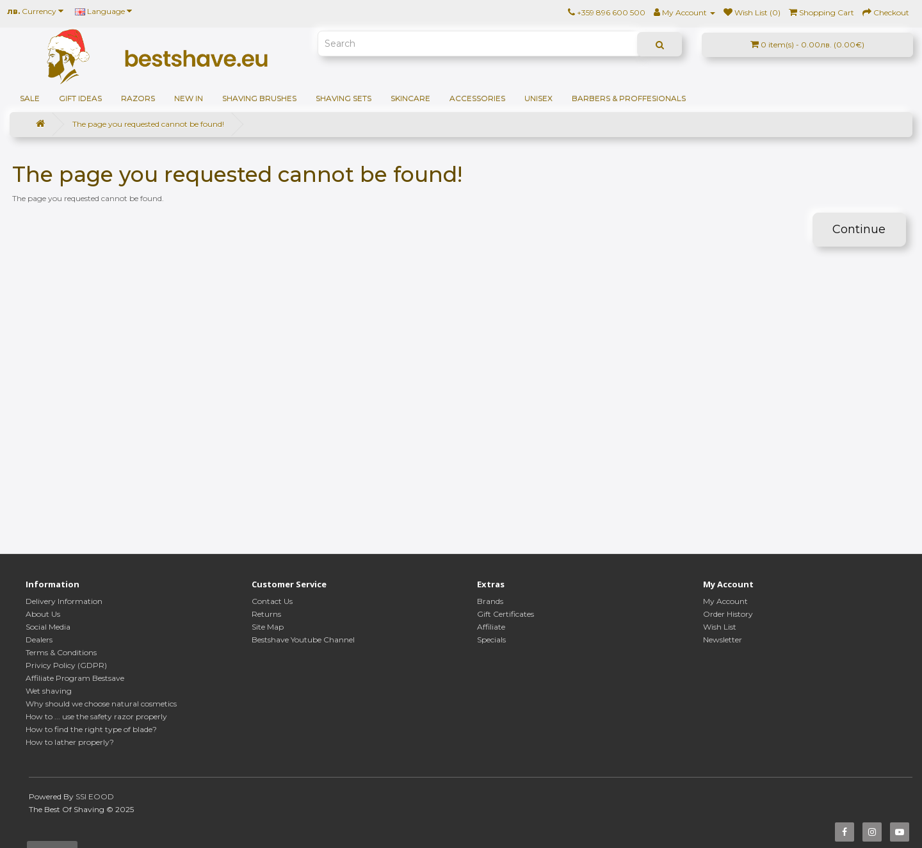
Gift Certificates (505, 614)
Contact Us (272, 601)
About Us (43, 614)
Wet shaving (49, 691)
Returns (266, 614)
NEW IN (188, 98)
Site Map (268, 627)
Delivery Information (64, 601)
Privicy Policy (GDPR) (66, 665)
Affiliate (491, 627)
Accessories (477, 98)
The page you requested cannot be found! (148, 124)
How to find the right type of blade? (91, 729)
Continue (859, 229)
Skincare (410, 98)
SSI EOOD (95, 796)
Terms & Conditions (61, 652)
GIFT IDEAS (80, 98)
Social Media (48, 627)
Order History (728, 614)
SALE (30, 98)
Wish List (719, 627)
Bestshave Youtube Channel (303, 639)
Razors (138, 98)
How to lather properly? (70, 742)
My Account (725, 601)
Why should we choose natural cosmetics (101, 703)
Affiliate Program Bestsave (75, 678)
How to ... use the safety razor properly (96, 716)
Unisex (538, 98)
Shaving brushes (259, 98)
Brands (490, 601)
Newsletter (722, 639)
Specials (491, 639)
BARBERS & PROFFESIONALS (629, 98)
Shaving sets (343, 98)
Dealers (39, 639)
